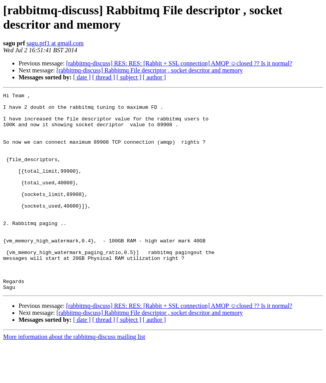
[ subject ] (129, 77)
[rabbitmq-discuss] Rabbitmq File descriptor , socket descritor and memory (150, 70)
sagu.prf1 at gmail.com (55, 43)
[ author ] (154, 77)
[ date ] (82, 77)
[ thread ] (103, 77)
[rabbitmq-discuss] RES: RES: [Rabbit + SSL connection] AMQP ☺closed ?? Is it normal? (179, 63)
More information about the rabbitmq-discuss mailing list (74, 376)
